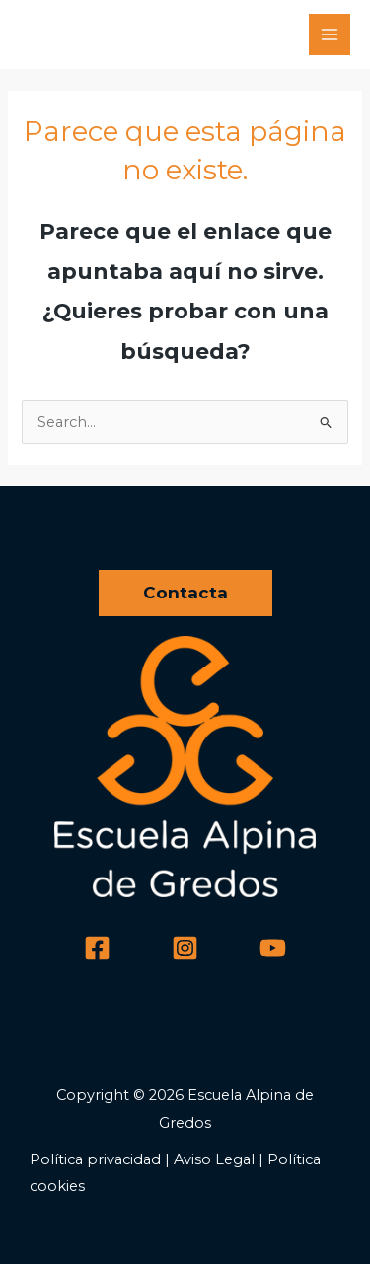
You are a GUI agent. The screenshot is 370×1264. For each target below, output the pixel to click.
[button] (185, 593)
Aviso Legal (214, 1159)
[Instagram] (185, 948)
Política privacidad (95, 1159)
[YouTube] (273, 948)
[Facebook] (97, 948)
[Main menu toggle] (329, 34)
